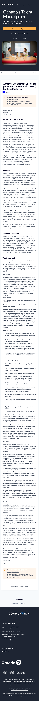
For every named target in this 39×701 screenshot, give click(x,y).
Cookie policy (22, 603)
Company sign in (21, 5)
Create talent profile (19, 29)
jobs (11, 73)
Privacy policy (15, 603)
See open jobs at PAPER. (13, 99)
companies (4, 73)
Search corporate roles (19, 33)
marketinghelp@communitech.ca (19, 690)
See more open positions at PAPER (19, 586)
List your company (32, 5)
